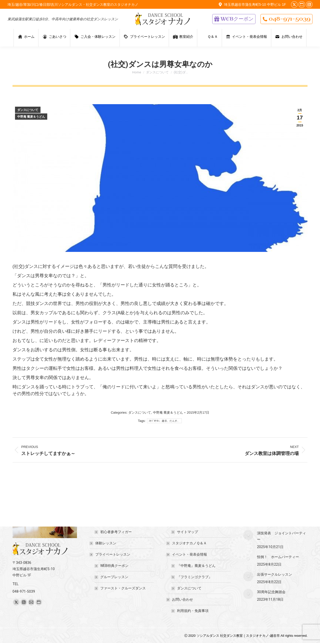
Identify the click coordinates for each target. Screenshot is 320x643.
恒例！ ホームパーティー (278, 557)
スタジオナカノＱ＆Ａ (189, 543)
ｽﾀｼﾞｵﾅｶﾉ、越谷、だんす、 (164, 420)
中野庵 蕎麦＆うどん (31, 116)
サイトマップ (187, 532)
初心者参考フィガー (116, 532)
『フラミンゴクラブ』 (194, 577)
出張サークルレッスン (274, 574)
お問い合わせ (180, 599)
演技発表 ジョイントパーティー (281, 536)
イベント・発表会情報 (187, 554)
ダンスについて (27, 110)
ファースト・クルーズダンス (123, 588)
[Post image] (248, 535)
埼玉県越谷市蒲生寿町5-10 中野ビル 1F (252, 4)
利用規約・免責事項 (192, 611)
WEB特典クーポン (114, 566)
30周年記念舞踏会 (271, 592)
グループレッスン (114, 577)
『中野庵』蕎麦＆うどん (196, 566)
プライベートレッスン (110, 554)
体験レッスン (105, 543)
